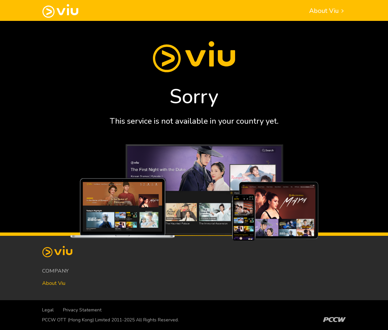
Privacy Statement (82, 310)
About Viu (327, 10)
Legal (48, 310)
